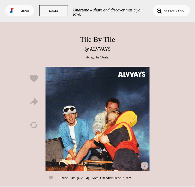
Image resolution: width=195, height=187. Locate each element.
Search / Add (170, 11)
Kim (72, 178)
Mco (95, 178)
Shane (64, 178)
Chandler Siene (110, 178)
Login (53, 10)
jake (80, 178)
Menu (25, 10)
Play (97, 118)
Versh (104, 57)
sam (128, 178)
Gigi (87, 178)
